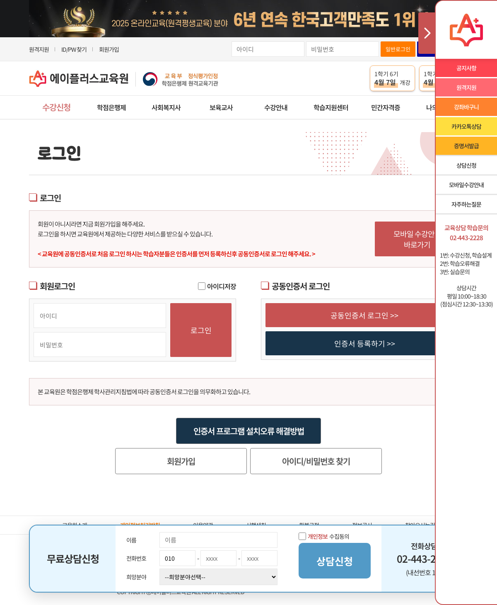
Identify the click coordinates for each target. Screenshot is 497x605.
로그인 (201, 330)
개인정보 (318, 536)
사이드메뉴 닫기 (426, 33)
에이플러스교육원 (124, 78)
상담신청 (466, 165)
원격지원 (39, 49)
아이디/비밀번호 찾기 (316, 461)
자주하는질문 (466, 204)
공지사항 (466, 68)
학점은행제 (111, 107)
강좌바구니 (466, 107)
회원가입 (109, 49)
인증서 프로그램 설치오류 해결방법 (248, 431)
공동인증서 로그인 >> (364, 315)
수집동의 (324, 536)
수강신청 (56, 107)
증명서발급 (466, 146)
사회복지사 (166, 107)
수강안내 (275, 107)
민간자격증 (385, 107)
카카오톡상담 (466, 126)
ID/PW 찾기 (74, 49)
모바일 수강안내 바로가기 (417, 239)
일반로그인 (398, 49)
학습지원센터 (331, 107)
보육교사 (221, 107)
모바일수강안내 (466, 185)
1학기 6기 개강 (392, 78)
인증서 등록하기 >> (364, 343)
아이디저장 (217, 286)
